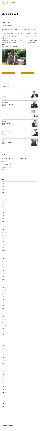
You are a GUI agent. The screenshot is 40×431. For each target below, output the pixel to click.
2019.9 (3, 398)
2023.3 (3, 276)
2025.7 (3, 209)
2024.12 (4, 227)
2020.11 (4, 357)
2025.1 (3, 224)
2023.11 (4, 253)
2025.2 (3, 221)
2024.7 (3, 241)
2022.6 (3, 302)
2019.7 (3, 403)
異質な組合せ (5, 169)
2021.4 (3, 343)
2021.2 (3, 348)
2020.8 (3, 366)
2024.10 (4, 232)
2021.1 (3, 351)
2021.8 (3, 331)
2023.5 (3, 270)
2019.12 (4, 389)
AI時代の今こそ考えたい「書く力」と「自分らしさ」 (14, 158)
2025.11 (4, 198)
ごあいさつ (5, 22)
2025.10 (4, 200)
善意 (3, 161)
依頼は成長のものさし (7, 167)
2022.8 (3, 296)
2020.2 (3, 383)
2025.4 (3, 218)
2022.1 (3, 316)
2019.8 (3, 401)
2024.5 (3, 247)
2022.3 (3, 311)
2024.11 (4, 229)
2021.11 (4, 322)
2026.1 (3, 192)
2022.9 (3, 293)
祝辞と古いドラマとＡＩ (7, 164)
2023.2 (3, 279)
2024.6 (3, 244)
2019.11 (4, 392)
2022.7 (3, 299)
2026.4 (3, 183)
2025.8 (3, 206)
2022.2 (3, 314)
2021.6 (3, 337)
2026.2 (3, 189)
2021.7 (3, 334)
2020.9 (3, 363)
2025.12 (4, 195)
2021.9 (3, 328)
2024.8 (3, 238)
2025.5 (3, 215)
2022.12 (4, 285)
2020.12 (4, 354)
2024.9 (3, 235)
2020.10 (4, 360)
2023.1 (3, 282)
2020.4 (3, 377)
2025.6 (3, 212)
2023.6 (3, 267)
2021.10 (4, 325)
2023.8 (3, 261)
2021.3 (3, 345)
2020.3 (3, 380)
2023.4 (3, 273)
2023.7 (3, 264)
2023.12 (4, 250)
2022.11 (4, 287)
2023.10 (4, 256)
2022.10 (4, 290)
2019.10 (4, 395)
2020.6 (3, 372)
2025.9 (3, 203)
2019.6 (3, 406)
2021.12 (4, 319)
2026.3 (3, 186)
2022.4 (3, 308)
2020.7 (3, 369)
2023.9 (3, 258)
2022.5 (3, 305)
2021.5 (3, 340)
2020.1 (3, 386)
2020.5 (3, 374)
